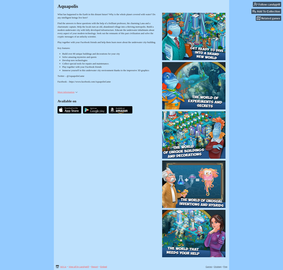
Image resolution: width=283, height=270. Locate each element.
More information (68, 92)
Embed (103, 266)
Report (94, 266)
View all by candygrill (79, 266)
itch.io (63, 266)
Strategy (218, 266)
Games (209, 266)
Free (225, 266)
